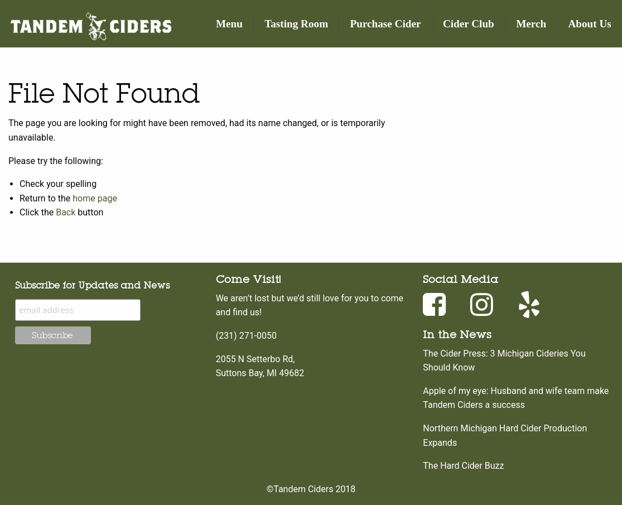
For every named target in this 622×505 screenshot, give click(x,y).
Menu (229, 24)
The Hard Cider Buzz (463, 465)
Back (65, 212)
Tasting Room (296, 24)
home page (95, 198)
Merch (531, 24)
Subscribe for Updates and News (92, 285)
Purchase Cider (385, 24)
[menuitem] (229, 23)
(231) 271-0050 (246, 335)
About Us (589, 24)
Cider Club (468, 24)
